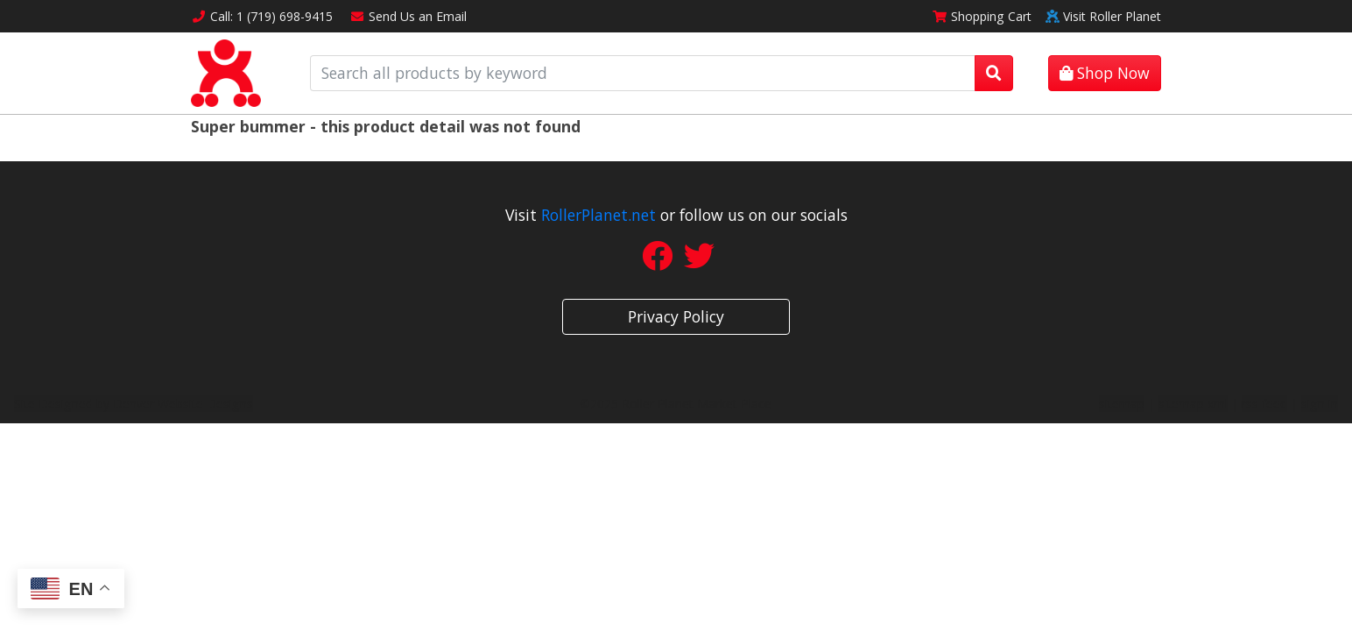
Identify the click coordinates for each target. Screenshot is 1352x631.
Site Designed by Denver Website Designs (133, 403)
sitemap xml (1193, 403)
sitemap (1121, 403)
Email (409, 16)
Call (262, 16)
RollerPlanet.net (598, 214)
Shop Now (1105, 72)
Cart (982, 16)
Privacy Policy (676, 316)
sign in (1319, 403)
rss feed (1264, 403)
